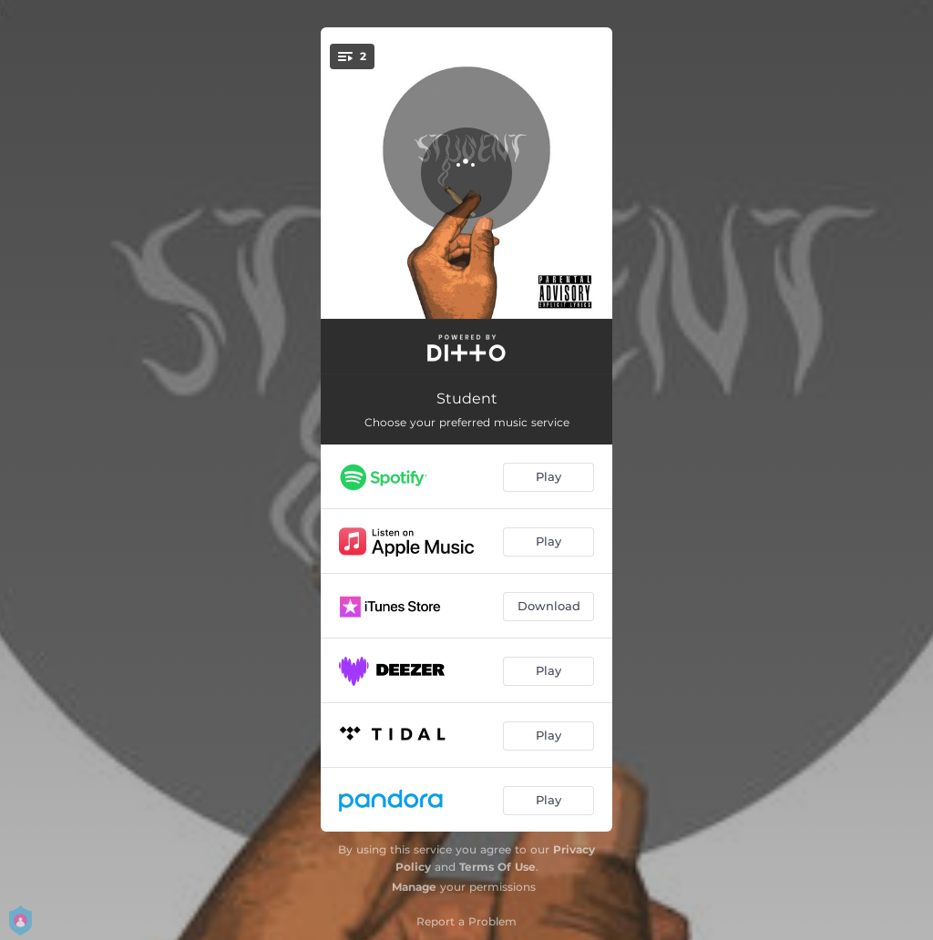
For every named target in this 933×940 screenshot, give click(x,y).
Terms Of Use (497, 867)
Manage (414, 887)
